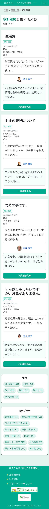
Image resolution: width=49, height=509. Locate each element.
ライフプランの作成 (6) (16, 423)
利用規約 (13, 479)
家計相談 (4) (11, 417)
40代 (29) (28, 384)
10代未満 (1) (11, 397)
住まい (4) (29, 436)
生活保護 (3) (36, 442)
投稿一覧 (15, 10)
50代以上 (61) (12, 384)
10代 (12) (38, 390)
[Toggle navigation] (44, 3)
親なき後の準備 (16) (32, 417)
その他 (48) (35, 448)
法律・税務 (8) (29, 429)
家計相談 (7, 42)
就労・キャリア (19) (15, 442)
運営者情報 (15, 475)
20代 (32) (23, 390)
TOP (6, 10)
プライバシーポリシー (20, 484)
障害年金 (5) (11, 429)
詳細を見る (24, 107)
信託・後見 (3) (12, 436)
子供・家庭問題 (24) (15, 448)
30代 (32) (10, 390)
